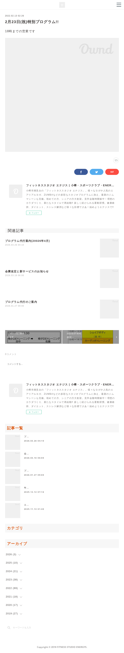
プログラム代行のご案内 (21, 301)
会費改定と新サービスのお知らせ (27, 271)
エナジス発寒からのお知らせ (40, 504)
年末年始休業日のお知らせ (39, 487)
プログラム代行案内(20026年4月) (27, 240)
